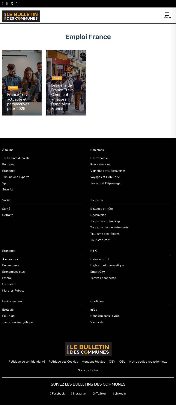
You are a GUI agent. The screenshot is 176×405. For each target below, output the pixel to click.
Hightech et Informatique (107, 265)
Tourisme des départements (109, 227)
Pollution (8, 316)
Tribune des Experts (15, 177)
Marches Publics (13, 291)
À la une (7, 150)
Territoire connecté (103, 278)
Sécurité (7, 189)
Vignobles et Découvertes (108, 171)
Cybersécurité (99, 259)
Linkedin (119, 394)
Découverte (98, 215)
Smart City (97, 272)
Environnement (12, 301)
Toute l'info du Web (15, 158)
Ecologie (8, 310)
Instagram (79, 394)
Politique (8, 164)
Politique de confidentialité (27, 362)
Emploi (7, 278)
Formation (9, 284)
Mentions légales (93, 362)
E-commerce (10, 265)
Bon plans (97, 150)
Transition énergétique (17, 322)
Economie (8, 171)
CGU (122, 362)
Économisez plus (13, 272)
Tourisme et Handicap (105, 221)
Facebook (57, 394)
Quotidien (97, 301)
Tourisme (96, 200)
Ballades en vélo (101, 209)
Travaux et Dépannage (105, 183)
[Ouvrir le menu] (167, 15)
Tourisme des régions (105, 234)
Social (6, 200)
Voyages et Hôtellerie (105, 177)
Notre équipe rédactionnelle (148, 362)
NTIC (93, 251)
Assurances (10, 259)
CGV (112, 362)
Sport (6, 183)
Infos (93, 310)
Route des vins (100, 164)
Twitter (99, 394)
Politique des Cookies (63, 362)
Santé (6, 209)
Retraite (7, 215)
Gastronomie (99, 158)
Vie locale (97, 322)
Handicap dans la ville (105, 316)
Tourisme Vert (100, 240)
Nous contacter (88, 370)
